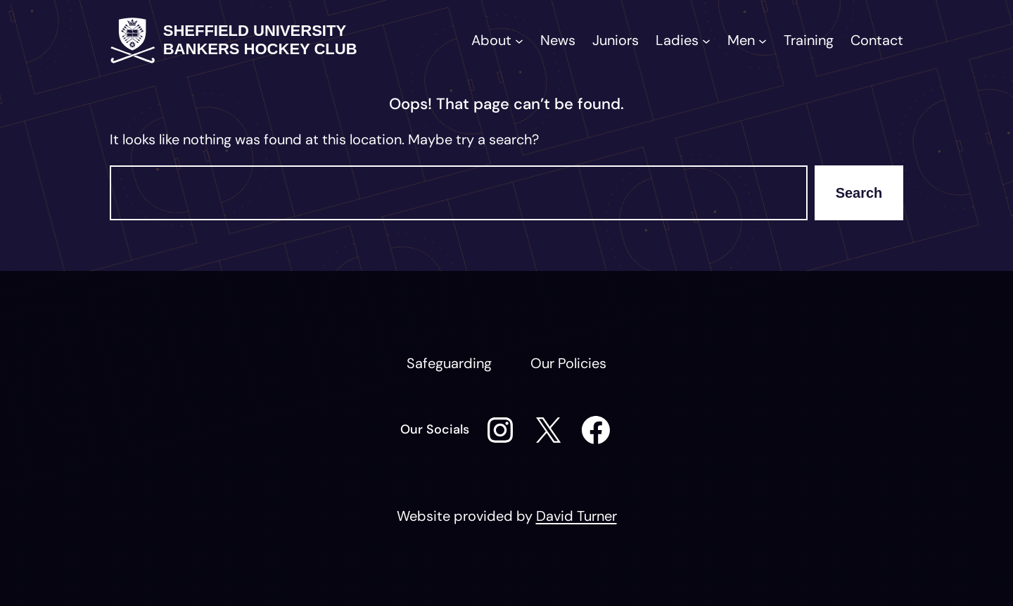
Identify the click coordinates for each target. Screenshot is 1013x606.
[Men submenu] (762, 40)
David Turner (576, 516)
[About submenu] (519, 40)
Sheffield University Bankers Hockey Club (260, 40)
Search (859, 193)
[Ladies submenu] (706, 40)
